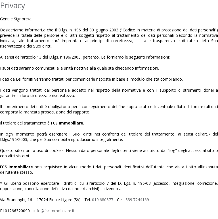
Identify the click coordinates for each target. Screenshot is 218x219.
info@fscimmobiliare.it (53, 210)
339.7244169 (137, 199)
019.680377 (102, 199)
